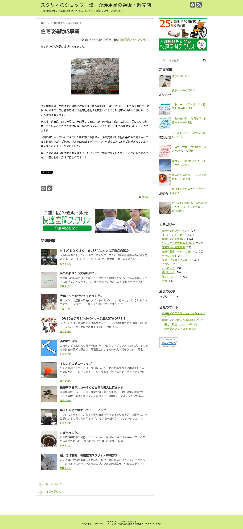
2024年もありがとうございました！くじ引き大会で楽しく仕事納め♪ (189, 207)
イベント (167, 264)
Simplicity (131, 521)
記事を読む (65, 264)
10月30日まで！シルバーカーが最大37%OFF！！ (93, 318)
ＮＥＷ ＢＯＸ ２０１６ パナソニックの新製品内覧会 (94, 250)
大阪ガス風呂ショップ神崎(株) (179, 324)
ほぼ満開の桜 (49, 492)
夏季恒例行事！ (181, 76)
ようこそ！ (168, 268)
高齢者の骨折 (68, 341)
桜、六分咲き (49, 484)
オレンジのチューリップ (76, 363)
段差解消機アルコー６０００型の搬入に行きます (91, 387)
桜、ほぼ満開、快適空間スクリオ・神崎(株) (88, 455)
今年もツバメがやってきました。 (81, 295)
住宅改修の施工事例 (173, 247)
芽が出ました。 (70, 432)
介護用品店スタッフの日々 (132, 39)
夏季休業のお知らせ (183, 90)
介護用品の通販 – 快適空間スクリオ (182, 320)
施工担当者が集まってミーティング (83, 410)
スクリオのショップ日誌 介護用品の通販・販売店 (96, 5)
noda (144, 197)
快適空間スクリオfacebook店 (179, 328)
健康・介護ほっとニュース (177, 260)
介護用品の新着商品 (173, 239)
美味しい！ (168, 272)
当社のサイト (169, 255)
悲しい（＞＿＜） (172, 276)
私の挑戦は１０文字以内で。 (78, 273)
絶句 (164, 280)
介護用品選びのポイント (176, 230)
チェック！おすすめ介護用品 (178, 243)
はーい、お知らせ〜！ (174, 235)
